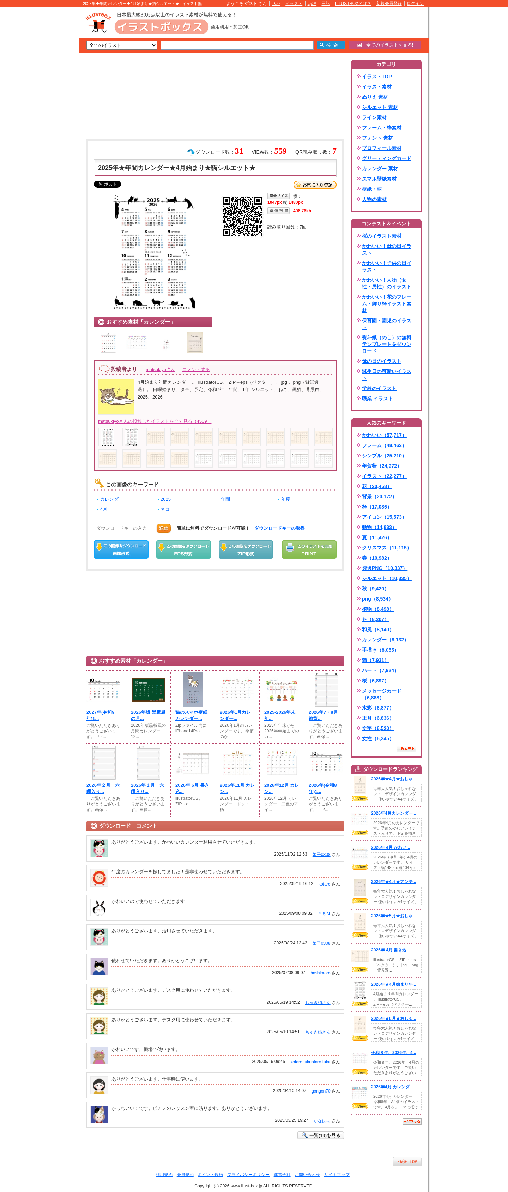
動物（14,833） (379, 527)
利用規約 (164, 1174)
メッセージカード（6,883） (381, 694)
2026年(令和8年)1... (323, 788)
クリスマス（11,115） (387, 548)
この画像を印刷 (309, 549)
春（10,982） (377, 558)
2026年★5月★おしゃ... (393, 915)
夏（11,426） (377, 537)
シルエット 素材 (380, 107)
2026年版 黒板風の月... (148, 715)
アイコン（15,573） (384, 517)
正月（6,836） (378, 718)
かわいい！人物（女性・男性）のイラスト (386, 283)
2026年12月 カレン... (281, 788)
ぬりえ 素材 (375, 97)
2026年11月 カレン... (237, 788)
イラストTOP (377, 76)
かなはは (322, 1120)
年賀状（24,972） (382, 466)
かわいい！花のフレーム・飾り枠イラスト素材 (386, 303)
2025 (166, 499)
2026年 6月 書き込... (192, 788)
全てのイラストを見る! (385, 45)
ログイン (415, 3)
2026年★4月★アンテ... (393, 881)
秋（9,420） (375, 588)
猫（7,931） (375, 660)
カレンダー (111, 499)
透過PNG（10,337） (384, 568)
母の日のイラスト (381, 361)
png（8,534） (377, 599)
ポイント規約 (210, 1174)
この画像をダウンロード (121, 549)
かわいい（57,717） (384, 435)
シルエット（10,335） (387, 578)
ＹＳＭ (324, 913)
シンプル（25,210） (384, 455)
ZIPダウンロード (246, 549)
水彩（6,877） (378, 708)
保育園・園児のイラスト (386, 324)
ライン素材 (374, 117)
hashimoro (320, 973)
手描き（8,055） (380, 650)
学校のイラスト (379, 388)
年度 (285, 499)
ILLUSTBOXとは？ (353, 3)
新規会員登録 (389, 3)
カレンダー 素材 (380, 168)
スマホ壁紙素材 (379, 179)
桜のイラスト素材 (381, 236)
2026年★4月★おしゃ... (393, 779)
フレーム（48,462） (384, 445)
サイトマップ (337, 1174)
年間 (225, 499)
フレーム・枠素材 (381, 127)
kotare (325, 884)
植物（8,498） (378, 609)
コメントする (196, 369)
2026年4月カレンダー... (393, 813)
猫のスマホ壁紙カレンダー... (191, 715)
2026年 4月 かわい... (390, 847)
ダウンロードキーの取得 (279, 528)
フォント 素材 (377, 138)
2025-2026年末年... (279, 715)
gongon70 (321, 1091)
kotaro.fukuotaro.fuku (310, 1061)
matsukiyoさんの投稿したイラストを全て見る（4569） (154, 421)
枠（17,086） (377, 507)
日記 (325, 3)
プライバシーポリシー (248, 1174)
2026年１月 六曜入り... (147, 788)
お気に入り (315, 185)
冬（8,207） (375, 619)
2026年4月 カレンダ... (392, 1086)
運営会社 (282, 1174)
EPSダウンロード (183, 549)
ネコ (165, 509)
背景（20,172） (379, 496)
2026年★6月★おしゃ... (393, 1018)
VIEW (360, 798)
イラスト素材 (377, 87)
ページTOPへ (407, 1161)
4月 (103, 509)
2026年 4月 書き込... (390, 950)
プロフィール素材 (381, 148)
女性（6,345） (378, 738)
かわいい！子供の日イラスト (386, 266)
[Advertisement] (46, 116)
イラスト (293, 3)
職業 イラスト (377, 398)
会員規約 (185, 1174)
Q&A (312, 3)
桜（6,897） (375, 680)
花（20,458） (377, 486)
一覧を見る (406, 749)
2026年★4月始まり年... (393, 984)
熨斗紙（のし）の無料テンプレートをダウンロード (386, 344)
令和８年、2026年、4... (393, 1052)
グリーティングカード (386, 158)
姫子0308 (322, 854)
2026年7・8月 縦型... (326, 715)
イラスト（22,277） (384, 476)
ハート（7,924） (380, 670)
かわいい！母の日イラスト (386, 249)
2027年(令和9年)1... (100, 715)
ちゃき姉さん (318, 1002)
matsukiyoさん (160, 369)
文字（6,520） (378, 728)
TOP (276, 3)
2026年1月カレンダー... (235, 715)
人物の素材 (374, 199)
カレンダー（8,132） (385, 640)
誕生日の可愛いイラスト (386, 375)
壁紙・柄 (372, 189)
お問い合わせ (307, 1174)
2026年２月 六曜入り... (103, 788)
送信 (163, 528)
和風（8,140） (378, 629)
